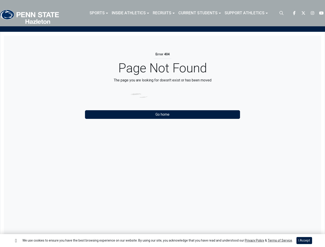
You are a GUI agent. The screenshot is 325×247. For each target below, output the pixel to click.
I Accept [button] (304, 240)
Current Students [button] (198, 13)
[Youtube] (321, 13)
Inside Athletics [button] (129, 13)
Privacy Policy (254, 240)
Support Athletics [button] (244, 13)
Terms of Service (280, 240)
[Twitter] (303, 13)
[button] (99, 13)
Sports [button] (97, 13)
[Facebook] (294, 13)
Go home (162, 114)
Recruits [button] (162, 13)
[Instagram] (312, 13)
